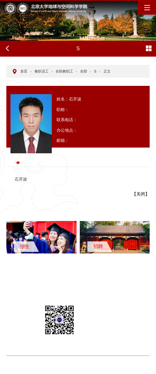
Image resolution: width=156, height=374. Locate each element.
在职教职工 (64, 71)
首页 (23, 71)
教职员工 (42, 71)
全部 (83, 71)
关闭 (140, 194)
